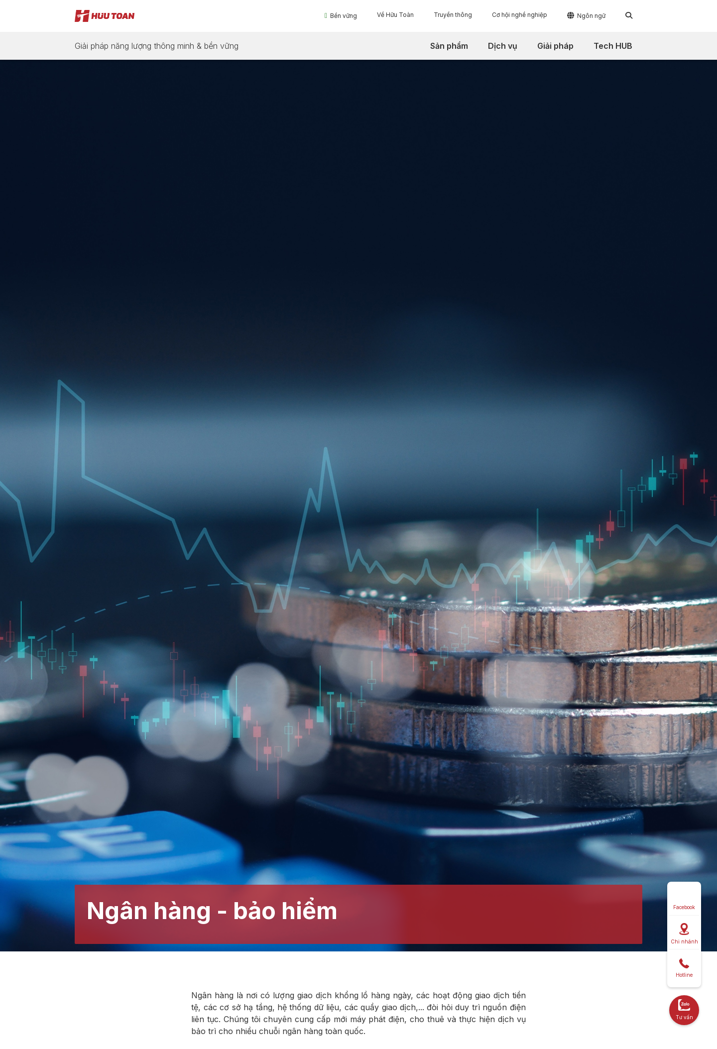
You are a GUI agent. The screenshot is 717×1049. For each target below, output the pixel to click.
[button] (341, 15)
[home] (104, 16)
